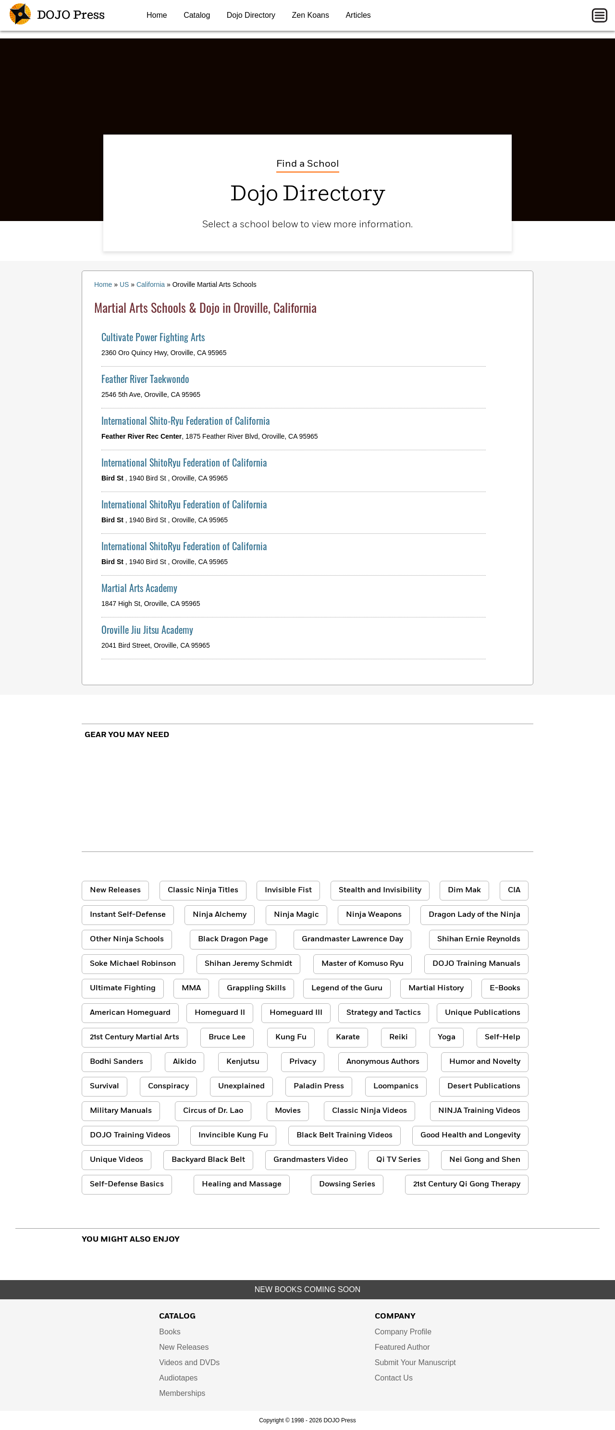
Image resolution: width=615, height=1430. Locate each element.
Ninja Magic (296, 915)
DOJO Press (57, 15)
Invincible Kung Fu (233, 1135)
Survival (104, 1086)
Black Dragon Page (233, 939)
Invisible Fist (288, 890)
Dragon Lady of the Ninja (474, 915)
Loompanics (395, 1086)
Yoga (446, 1037)
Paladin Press (319, 1086)
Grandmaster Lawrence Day (352, 939)
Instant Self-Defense (128, 915)
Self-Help (502, 1037)
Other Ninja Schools (127, 939)
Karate (348, 1037)
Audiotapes (178, 1378)
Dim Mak (464, 890)
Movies (288, 1111)
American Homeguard (130, 1013)
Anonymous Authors (382, 1062)
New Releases (115, 890)
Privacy (302, 1062)
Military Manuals (121, 1111)
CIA (514, 890)
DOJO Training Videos (130, 1135)
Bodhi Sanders (116, 1062)
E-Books (505, 988)
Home (157, 15)
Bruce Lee (227, 1037)
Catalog (197, 15)
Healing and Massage (242, 1184)
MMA (191, 988)
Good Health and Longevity (470, 1135)
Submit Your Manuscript (415, 1362)
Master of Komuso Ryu (362, 964)
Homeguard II (220, 1013)
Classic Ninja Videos (369, 1111)
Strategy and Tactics (383, 1013)
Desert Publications (483, 1086)
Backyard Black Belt (208, 1160)
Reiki (398, 1037)
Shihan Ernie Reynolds (478, 939)
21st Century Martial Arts (134, 1037)
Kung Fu (291, 1037)
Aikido (184, 1062)
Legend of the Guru (346, 988)
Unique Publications (482, 1013)
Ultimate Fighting (123, 988)
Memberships (182, 1393)
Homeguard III (296, 1013)
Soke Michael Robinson (133, 964)
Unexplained (241, 1086)
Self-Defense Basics (127, 1184)
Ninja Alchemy (219, 915)
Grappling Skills (256, 988)
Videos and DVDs (189, 1362)
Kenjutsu (242, 1062)
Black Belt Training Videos (344, 1135)
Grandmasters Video (310, 1160)
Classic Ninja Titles (203, 890)
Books (169, 1332)
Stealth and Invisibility (380, 890)
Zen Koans (310, 15)
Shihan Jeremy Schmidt (248, 964)
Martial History (436, 988)
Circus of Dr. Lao (213, 1111)
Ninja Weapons (374, 915)
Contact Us (394, 1378)
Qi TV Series (398, 1160)
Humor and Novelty (484, 1062)
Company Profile (403, 1332)
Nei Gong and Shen (484, 1160)
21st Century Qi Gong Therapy (466, 1184)
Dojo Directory (251, 15)
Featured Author (402, 1347)
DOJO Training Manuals (476, 964)
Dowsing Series (347, 1184)
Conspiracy (168, 1086)
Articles (357, 15)
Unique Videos (116, 1160)
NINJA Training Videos (479, 1111)
